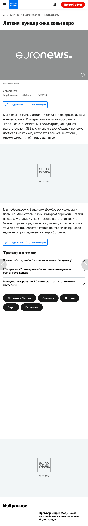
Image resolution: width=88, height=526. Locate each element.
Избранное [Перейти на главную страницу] (15, 505)
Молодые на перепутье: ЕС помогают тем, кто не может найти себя (39, 283)
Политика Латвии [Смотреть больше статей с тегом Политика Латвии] (19, 298)
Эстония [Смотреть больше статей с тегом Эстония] (48, 298)
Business (14, 15)
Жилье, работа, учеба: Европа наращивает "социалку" (37, 260)
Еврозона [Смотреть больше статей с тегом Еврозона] (31, 307)
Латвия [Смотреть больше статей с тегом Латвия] (70, 298)
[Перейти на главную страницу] (13, 4)
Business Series (31, 15)
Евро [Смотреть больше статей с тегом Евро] (11, 307)
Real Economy (51, 15)
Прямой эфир (73, 4)
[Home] (4, 14)
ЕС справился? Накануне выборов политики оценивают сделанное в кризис (38, 270)
